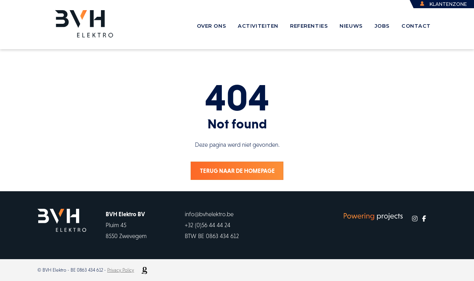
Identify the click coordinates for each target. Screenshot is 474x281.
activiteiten (258, 26)
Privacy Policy (120, 270)
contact (416, 26)
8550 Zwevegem (126, 236)
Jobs (382, 26)
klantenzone (448, 4)
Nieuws (351, 26)
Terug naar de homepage (237, 170)
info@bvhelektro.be (209, 214)
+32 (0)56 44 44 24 (207, 225)
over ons (211, 26)
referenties (309, 26)
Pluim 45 (116, 225)
